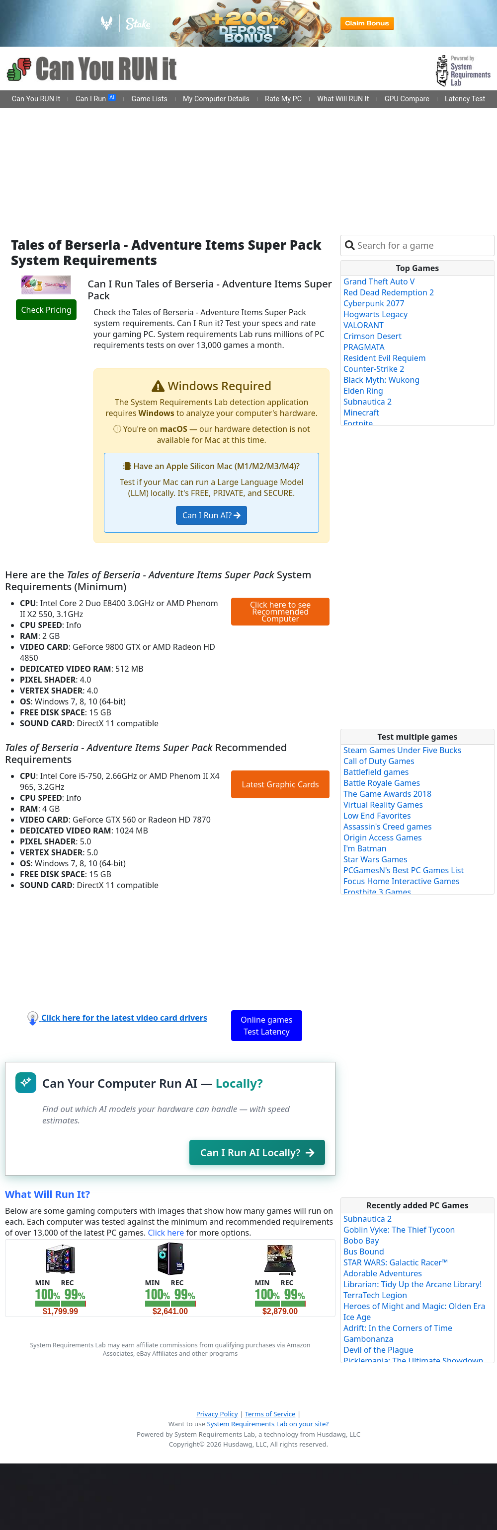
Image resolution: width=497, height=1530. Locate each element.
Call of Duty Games (378, 761)
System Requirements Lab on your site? (268, 1423)
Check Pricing (46, 309)
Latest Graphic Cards (280, 784)
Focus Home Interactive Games (401, 881)
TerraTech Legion (375, 1295)
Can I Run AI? (211, 515)
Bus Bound (363, 1251)
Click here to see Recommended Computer (280, 611)
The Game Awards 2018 (387, 793)
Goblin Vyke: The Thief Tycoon (399, 1229)
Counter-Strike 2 (373, 368)
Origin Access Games (382, 837)
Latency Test (465, 99)
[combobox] (423, 245)
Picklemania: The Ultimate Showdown (413, 1360)
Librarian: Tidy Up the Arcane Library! (412, 1284)
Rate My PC (283, 99)
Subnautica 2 (367, 401)
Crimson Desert (372, 336)
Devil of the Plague (378, 1349)
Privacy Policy (217, 1413)
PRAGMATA (364, 347)
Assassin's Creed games (387, 826)
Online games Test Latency (266, 1025)
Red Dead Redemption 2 (388, 292)
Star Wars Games (375, 859)
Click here (166, 1232)
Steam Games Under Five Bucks (402, 750)
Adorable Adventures (382, 1273)
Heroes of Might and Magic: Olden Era (414, 1306)
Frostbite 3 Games (377, 892)
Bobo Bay (361, 1240)
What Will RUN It (343, 99)
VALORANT (363, 325)
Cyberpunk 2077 (374, 303)
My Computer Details (216, 99)
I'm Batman (365, 848)
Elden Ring (363, 390)
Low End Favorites (377, 815)
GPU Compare (407, 99)
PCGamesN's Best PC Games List (403, 870)
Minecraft (361, 412)
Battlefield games (376, 771)
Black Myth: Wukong (381, 379)
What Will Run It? (47, 1194)
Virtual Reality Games (383, 804)
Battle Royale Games (381, 782)
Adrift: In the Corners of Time (397, 1327)
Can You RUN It (36, 99)
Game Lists (149, 99)
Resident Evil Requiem (384, 357)
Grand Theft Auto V (378, 281)
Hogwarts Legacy (375, 314)
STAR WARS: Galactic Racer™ (395, 1262)
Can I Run (96, 99)
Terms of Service (270, 1413)
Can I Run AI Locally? (257, 1152)
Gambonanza (368, 1338)
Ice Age (357, 1317)
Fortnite (358, 423)
